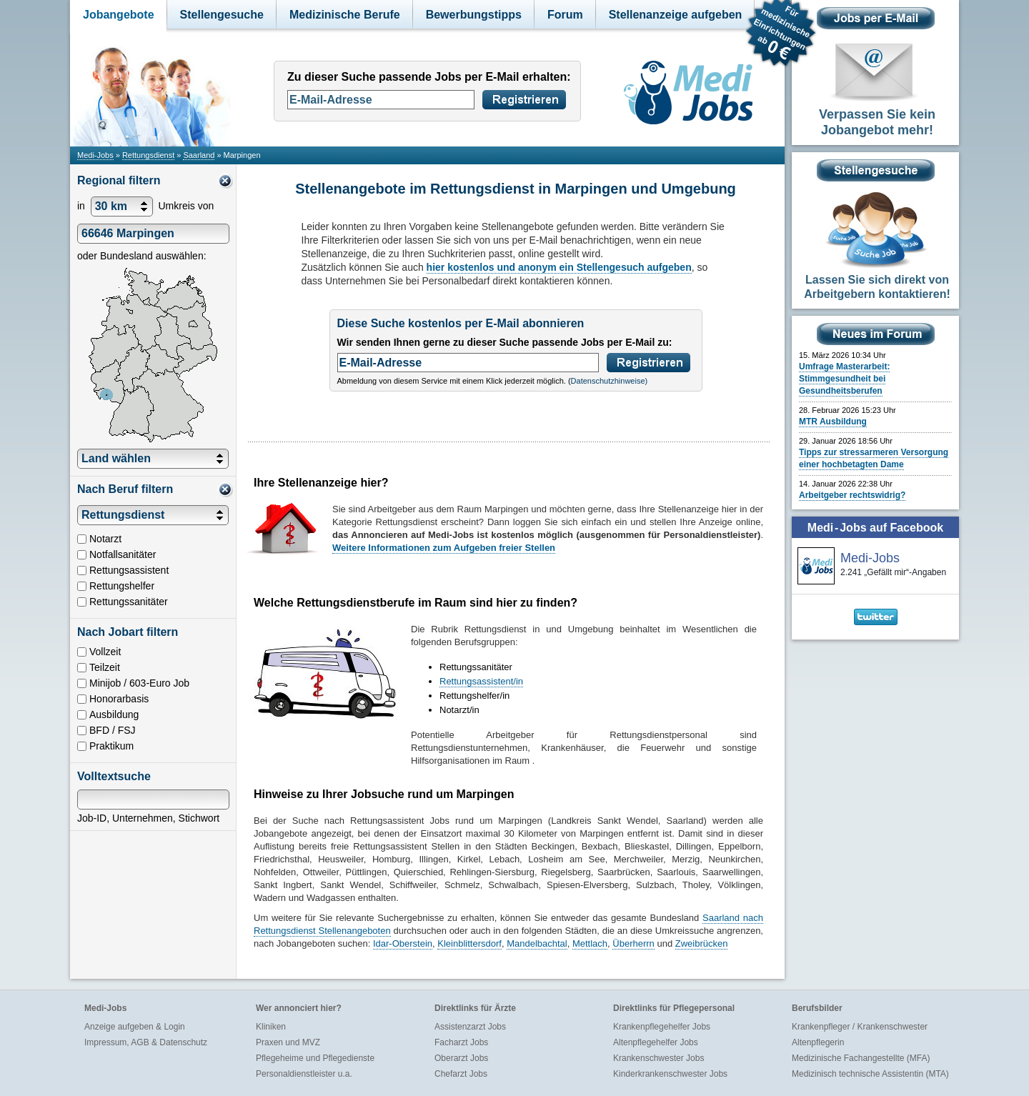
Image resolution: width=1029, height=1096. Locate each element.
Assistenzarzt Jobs (470, 1027)
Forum (565, 15)
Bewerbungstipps (474, 15)
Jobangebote (118, 15)
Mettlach (589, 943)
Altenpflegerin (818, 1042)
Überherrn (633, 943)
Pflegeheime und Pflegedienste (315, 1058)
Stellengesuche (222, 15)
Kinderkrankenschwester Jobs (670, 1074)
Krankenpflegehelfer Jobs (661, 1027)
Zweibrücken (701, 943)
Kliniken (271, 1027)
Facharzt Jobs (461, 1042)
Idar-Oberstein (402, 943)
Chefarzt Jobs (460, 1074)
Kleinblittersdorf (469, 943)
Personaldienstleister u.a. (304, 1074)
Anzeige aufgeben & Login (134, 1027)
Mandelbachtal (537, 943)
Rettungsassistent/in (481, 681)
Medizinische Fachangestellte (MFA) (861, 1058)
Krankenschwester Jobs (658, 1058)
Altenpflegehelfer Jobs (655, 1042)
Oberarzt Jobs (461, 1058)
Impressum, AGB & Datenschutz (145, 1042)
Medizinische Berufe (344, 15)
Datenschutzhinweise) (609, 381)
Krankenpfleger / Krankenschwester (860, 1027)
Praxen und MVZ (288, 1042)
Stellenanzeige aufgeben (675, 15)
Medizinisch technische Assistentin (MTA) (870, 1074)
